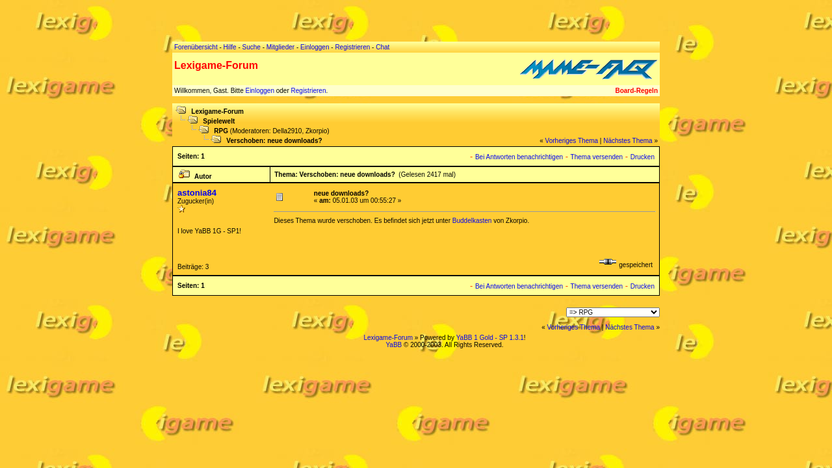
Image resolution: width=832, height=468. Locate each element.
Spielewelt (219, 121)
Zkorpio (316, 131)
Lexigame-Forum (217, 111)
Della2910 (287, 131)
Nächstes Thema (627, 140)
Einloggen (259, 90)
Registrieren (308, 90)
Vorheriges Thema (572, 140)
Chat (382, 47)
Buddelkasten (472, 220)
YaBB (393, 344)
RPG (221, 131)
